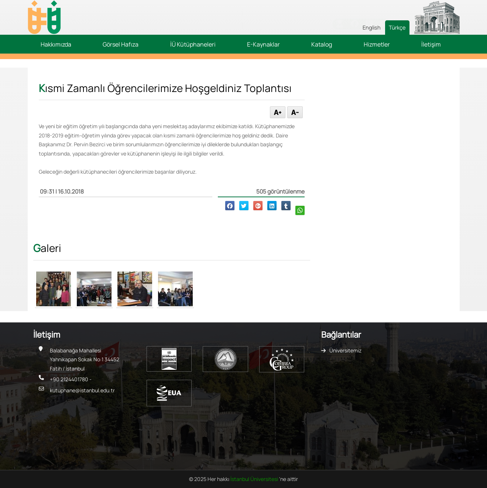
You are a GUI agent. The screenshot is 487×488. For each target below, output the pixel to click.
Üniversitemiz (345, 350)
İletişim (431, 44)
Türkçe (397, 27)
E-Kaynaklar (263, 44)
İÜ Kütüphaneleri (193, 44)
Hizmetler (377, 44)
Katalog (321, 44)
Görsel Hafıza (120, 44)
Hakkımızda (56, 44)
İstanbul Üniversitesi (254, 478)
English (372, 27)
